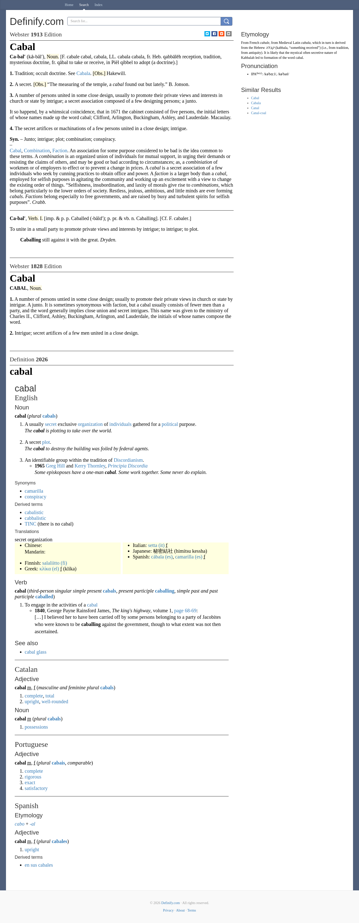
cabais (58, 763)
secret (51, 424)
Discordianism (128, 460)
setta (152, 545)
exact (30, 782)
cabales (59, 841)
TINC (30, 524)
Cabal (255, 98)
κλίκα (45, 568)
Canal (255, 108)
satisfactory (36, 788)
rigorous (33, 776)
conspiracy (35, 496)
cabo (19, 824)
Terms (191, 910)
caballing (165, 591)
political (170, 424)
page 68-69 (185, 610)
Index (98, 5)
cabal (92, 605)
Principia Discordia (128, 465)
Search (84, 5)
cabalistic (34, 512)
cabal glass (35, 652)
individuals (120, 424)
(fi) (64, 563)
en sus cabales (39, 865)
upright (32, 701)
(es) (169, 556)
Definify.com (170, 903)
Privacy (168, 910)
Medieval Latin (289, 43)
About (180, 910)
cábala (157, 556)
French (254, 43)
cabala (306, 43)
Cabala (256, 103)
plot (46, 442)
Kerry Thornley (90, 465)
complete (34, 695)
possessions (36, 727)
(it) (162, 545)
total (49, 695)
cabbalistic (35, 518)
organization (90, 424)
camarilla (34, 491)
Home (69, 5)
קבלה (270, 48)
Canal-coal (258, 113)
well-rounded (55, 701)
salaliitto (51, 563)
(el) (55, 568)
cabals (49, 416)
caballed (44, 596)
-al (32, 824)
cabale (264, 43)
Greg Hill (55, 465)
